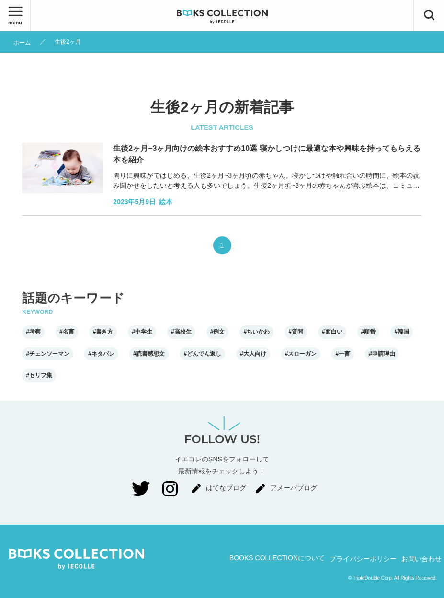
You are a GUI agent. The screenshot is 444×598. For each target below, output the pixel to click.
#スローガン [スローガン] (301, 353)
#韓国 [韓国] (401, 331)
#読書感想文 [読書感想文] (149, 353)
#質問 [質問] (295, 331)
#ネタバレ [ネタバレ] (101, 353)
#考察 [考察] (33, 331)
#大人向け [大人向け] (253, 353)
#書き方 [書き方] (103, 331)
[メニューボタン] (15, 15)
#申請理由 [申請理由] (382, 353)
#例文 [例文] (217, 331)
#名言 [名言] (66, 331)
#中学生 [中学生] (142, 331)
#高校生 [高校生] (181, 331)
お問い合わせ (421, 559)
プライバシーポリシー (363, 559)
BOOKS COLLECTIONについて (277, 558)
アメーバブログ (293, 488)
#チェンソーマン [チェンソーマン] (47, 353)
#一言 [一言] (342, 353)
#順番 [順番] (368, 331)
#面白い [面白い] (332, 331)
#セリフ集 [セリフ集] (39, 375)
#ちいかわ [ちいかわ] (256, 331)
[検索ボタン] (429, 15)
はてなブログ (226, 488)
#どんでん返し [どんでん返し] (202, 353)
